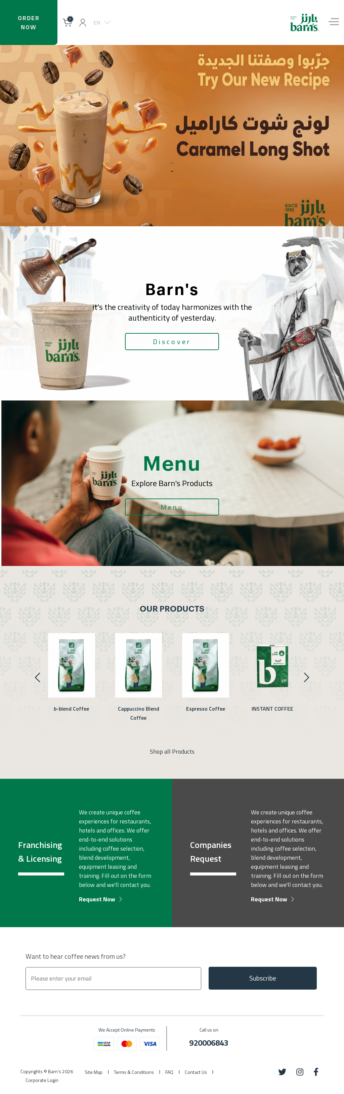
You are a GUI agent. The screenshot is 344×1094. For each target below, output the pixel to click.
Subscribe (262, 978)
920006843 (208, 1043)
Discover (172, 341)
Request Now (97, 899)
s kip (21, 179)
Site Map (93, 1072)
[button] (82, 23)
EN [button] (96, 22)
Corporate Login (42, 1080)
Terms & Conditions (134, 1072)
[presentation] (306, 677)
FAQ (169, 1072)
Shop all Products (172, 751)
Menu (172, 507)
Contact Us (196, 1072)
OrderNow (28, 22)
